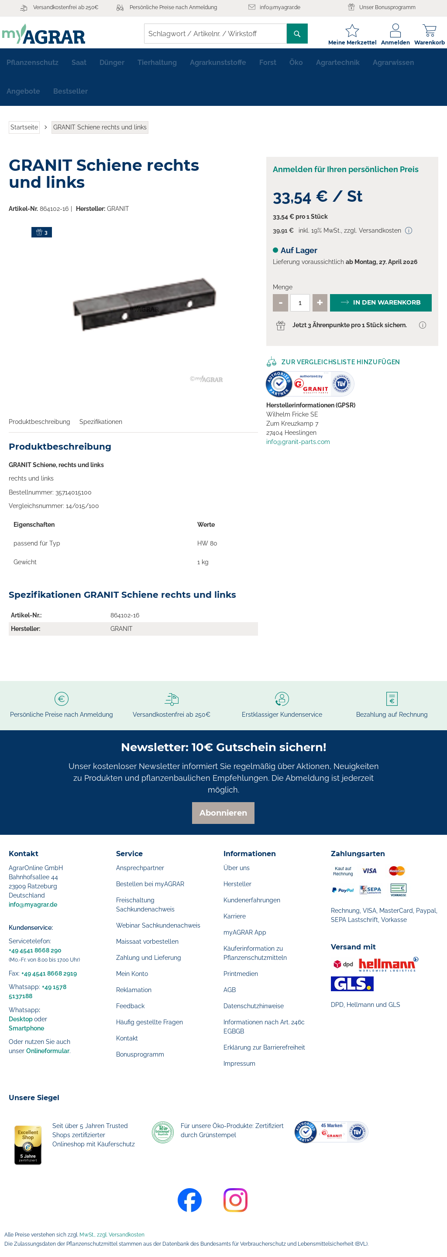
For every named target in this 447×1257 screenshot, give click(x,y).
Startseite (24, 132)
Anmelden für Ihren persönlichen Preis (346, 174)
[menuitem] (32, 68)
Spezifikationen (100, 427)
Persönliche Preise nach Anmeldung (173, 7)
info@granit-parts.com (298, 447)
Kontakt (127, 1038)
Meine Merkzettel (346, 42)
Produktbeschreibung (39, 427)
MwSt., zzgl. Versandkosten (111, 1235)
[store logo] (50, 34)
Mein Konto (132, 973)
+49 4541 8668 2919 (49, 973)
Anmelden (389, 42)
